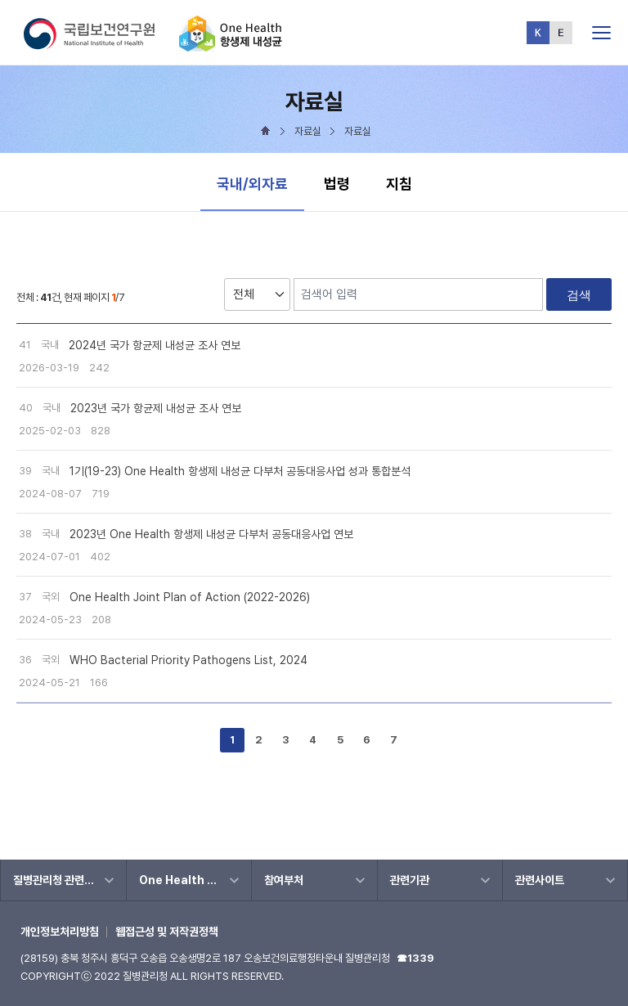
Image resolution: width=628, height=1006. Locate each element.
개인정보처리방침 (59, 931)
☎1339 (415, 958)
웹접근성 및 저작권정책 (166, 931)
